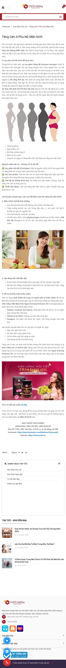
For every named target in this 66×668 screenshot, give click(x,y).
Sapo (51, 663)
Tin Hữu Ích (33, 635)
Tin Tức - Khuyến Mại (14, 520)
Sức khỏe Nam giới (14, 474)
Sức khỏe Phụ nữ (14, 470)
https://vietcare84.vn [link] (37, 435)
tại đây (24, 405)
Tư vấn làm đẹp (13, 479)
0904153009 (12, 622)
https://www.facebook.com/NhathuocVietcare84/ (37, 432)
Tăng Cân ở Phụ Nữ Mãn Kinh (22, 36)
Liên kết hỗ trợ (33, 643)
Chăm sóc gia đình (14, 484)
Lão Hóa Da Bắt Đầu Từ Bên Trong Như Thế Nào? (35, 544)
